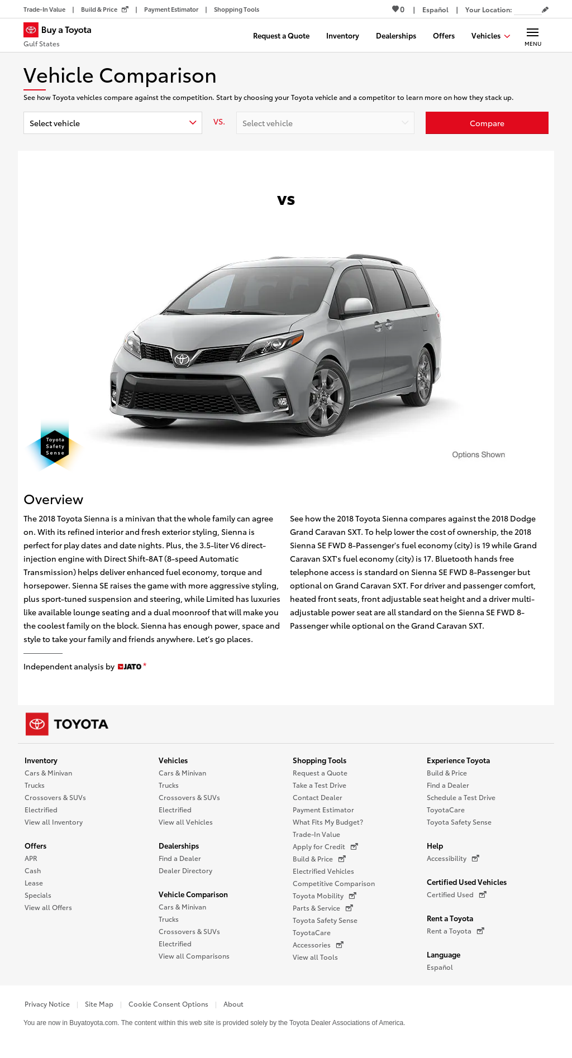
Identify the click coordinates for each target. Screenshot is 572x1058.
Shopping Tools (319, 760)
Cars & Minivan (48, 772)
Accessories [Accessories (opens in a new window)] (318, 945)
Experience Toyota (458, 760)
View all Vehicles (186, 821)
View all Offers (48, 907)
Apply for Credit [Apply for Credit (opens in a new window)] (325, 846)
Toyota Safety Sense (325, 920)
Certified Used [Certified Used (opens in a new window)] (457, 894)
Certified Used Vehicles (467, 882)
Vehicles (173, 760)
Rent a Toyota (450, 918)
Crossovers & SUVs (55, 797)
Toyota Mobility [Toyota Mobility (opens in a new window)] (324, 895)
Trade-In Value (316, 834)
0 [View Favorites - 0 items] (398, 9)
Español (440, 966)
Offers (35, 845)
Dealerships (179, 845)
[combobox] (112, 123)
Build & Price (447, 772)
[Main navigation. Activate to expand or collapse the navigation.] (533, 35)
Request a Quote (320, 772)
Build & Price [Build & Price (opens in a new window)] (319, 859)
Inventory (41, 760)
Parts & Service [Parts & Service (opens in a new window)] (323, 908)
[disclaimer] (144, 667)
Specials (38, 894)
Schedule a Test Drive (461, 797)
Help (435, 845)
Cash (33, 870)
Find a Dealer (180, 858)
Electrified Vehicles (323, 870)
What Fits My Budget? (328, 821)
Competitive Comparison (334, 883)
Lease (34, 882)
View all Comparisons (194, 955)
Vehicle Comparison (193, 894)
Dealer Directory (185, 870)
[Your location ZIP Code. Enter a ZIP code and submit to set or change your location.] (528, 9)
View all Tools (315, 956)
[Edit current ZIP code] (545, 10)
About (233, 1003)
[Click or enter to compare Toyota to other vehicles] (487, 123)
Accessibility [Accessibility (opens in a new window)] (453, 858)
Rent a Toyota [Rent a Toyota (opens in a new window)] (455, 931)
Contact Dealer (317, 797)
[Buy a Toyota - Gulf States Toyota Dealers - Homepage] (62, 36)
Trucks (35, 784)
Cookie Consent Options (168, 1003)
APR (31, 858)
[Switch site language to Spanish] (435, 9)
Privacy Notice (47, 1003)
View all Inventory (54, 821)
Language (443, 954)
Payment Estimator (323, 809)
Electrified (41, 809)
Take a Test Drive (319, 784)
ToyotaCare (312, 932)
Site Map (99, 1003)
